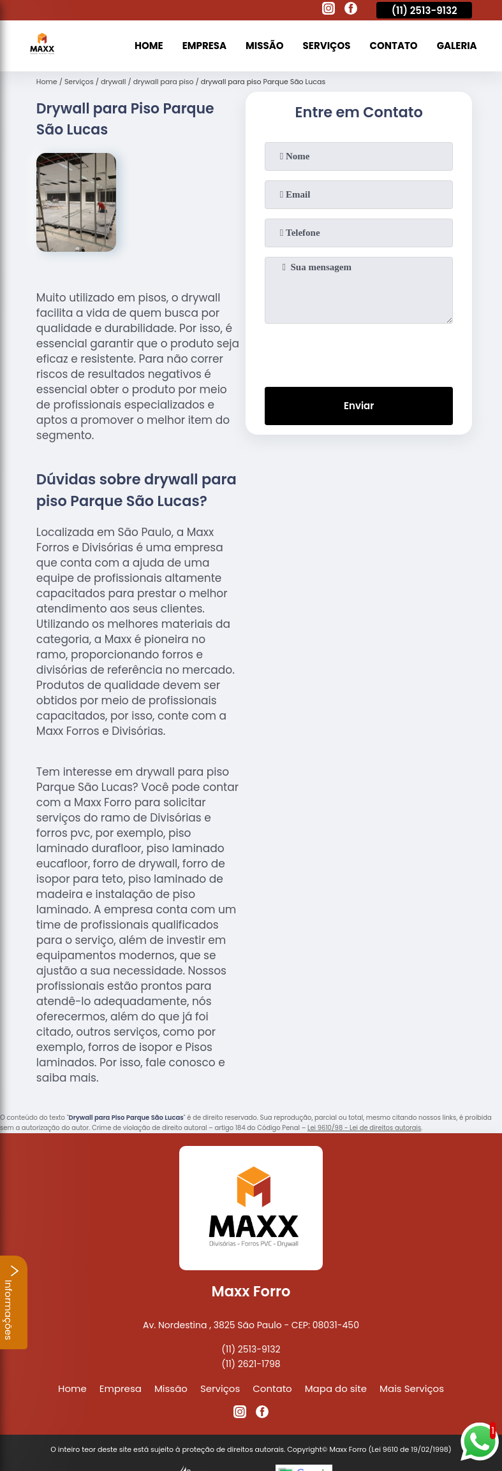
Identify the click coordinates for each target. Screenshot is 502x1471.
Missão (265, 45)
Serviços (327, 45)
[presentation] (359, 352)
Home (149, 45)
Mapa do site (336, 1388)
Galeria (457, 45)
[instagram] (328, 10)
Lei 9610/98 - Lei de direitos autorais (364, 1128)
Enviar (359, 405)
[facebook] (350, 10)
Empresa (204, 45)
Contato (394, 45)
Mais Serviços (412, 1388)
